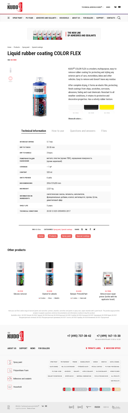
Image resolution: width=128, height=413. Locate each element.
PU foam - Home (56, 371)
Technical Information (33, 130)
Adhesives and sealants (46, 18)
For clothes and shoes (101, 376)
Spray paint (17, 18)
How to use (58, 130)
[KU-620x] (79, 272)
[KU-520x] (49, 272)
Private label (93, 348)
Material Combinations (84, 376)
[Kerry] (90, 407)
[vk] (115, 7)
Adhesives (67, 371)
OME (116, 389)
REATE (105, 389)
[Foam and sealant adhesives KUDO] (81, 407)
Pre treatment (65, 362)
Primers (74, 362)
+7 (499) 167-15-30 (108, 336)
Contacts (111, 18)
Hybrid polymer (114, 371)
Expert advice (69, 376)
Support (100, 18)
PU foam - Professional (112, 366)
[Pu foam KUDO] (73, 407)
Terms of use (31, 408)
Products (17, 47)
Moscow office (112, 348)
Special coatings (37, 47)
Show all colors (74, 119)
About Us (76, 18)
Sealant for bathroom (55, 376)
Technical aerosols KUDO (93, 7)
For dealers (88, 18)
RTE (66, 389)
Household (64, 18)
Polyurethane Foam (20, 370)
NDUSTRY (79, 389)
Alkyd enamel (54, 366)
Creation (104, 362)
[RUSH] (98, 407)
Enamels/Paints (85, 362)
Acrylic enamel (114, 362)
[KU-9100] (20, 272)
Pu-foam (29, 18)
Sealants (76, 371)
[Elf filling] (116, 407)
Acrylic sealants (87, 371)
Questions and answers (82, 130)
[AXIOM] (107, 407)
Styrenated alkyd (83, 366)
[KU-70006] (108, 272)
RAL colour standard (68, 366)
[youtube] (119, 7)
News (108, 7)
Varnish (95, 362)
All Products (115, 376)
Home (9, 47)
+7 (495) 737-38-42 (79, 336)
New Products (115, 381)
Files (104, 130)
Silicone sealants (101, 371)
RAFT (93, 389)
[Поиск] (118, 17)
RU (9, 408)
